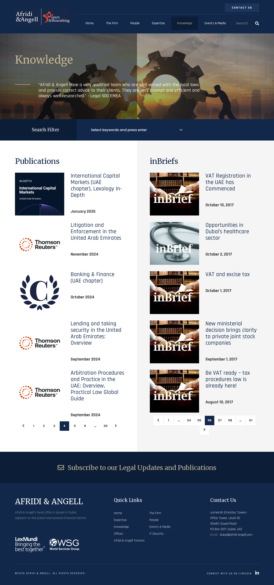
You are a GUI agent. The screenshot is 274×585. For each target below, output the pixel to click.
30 (105, 426)
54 (189, 420)
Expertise (158, 23)
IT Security (156, 533)
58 (230, 420)
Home (90, 23)
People (135, 23)
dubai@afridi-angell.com (236, 535)
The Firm (112, 23)
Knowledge (184, 23)
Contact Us (242, 8)
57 (220, 420)
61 (250, 420)
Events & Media (215, 23)
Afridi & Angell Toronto (129, 540)
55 (199, 420)
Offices (118, 533)
